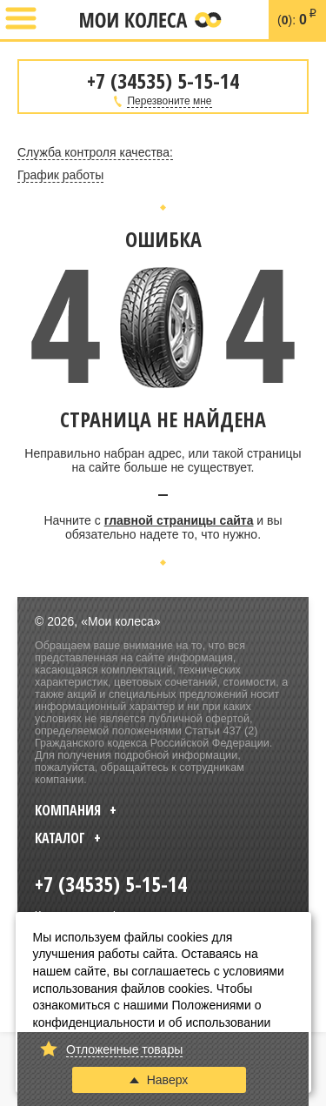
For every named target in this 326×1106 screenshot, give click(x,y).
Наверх (159, 1080)
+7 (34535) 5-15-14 (58, 20)
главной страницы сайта (179, 520)
